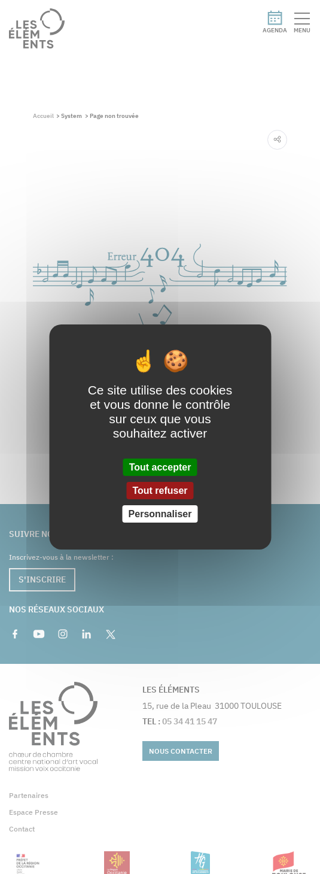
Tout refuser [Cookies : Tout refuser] (159, 490)
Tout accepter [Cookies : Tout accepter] (160, 467)
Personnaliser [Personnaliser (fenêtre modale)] (160, 514)
